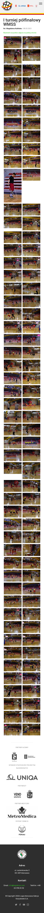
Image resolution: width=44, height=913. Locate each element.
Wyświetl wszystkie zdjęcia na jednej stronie (19, 33)
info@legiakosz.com (17, 885)
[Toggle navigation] (40, 3)
